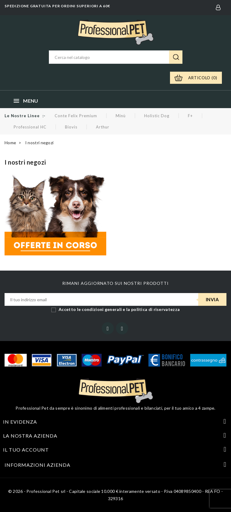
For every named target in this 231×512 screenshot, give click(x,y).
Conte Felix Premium (76, 115)
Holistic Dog (156, 115)
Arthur (102, 127)
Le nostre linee (22, 115)
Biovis (71, 127)
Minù (121, 115)
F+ (190, 115)
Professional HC (30, 127)
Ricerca (175, 57)
